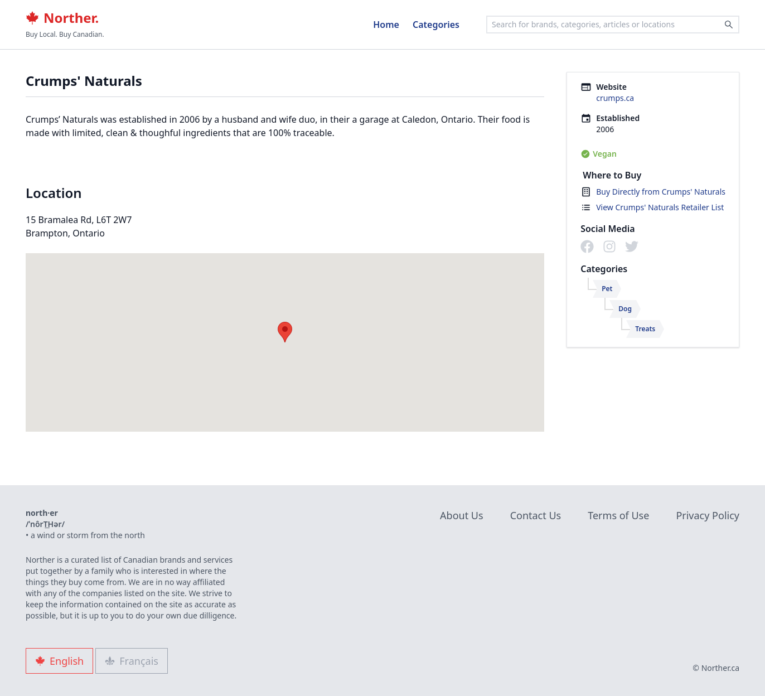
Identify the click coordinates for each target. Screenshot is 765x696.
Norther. (62, 18)
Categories (436, 24)
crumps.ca (615, 98)
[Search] (728, 24)
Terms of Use (618, 515)
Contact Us (535, 515)
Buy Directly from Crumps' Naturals (660, 191)
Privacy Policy (707, 515)
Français (131, 661)
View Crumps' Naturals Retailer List (660, 207)
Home (386, 24)
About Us (461, 515)
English (59, 661)
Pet (607, 288)
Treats (645, 329)
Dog (625, 308)
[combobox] (612, 24)
